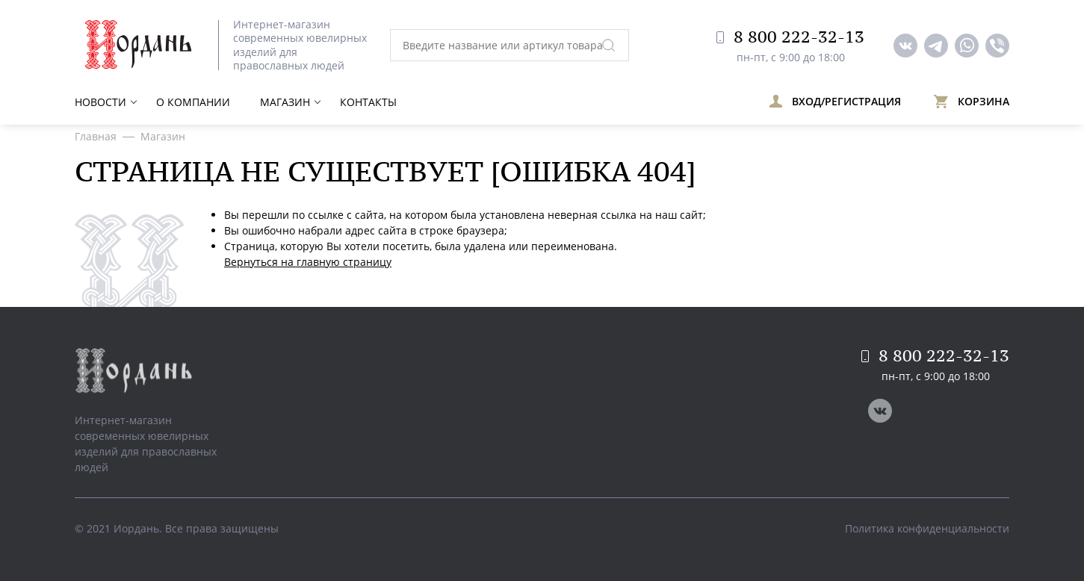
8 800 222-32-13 (790, 36)
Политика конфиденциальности (927, 528)
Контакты (368, 102)
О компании (193, 102)
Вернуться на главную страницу (307, 262)
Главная (96, 136)
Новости (100, 102)
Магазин (285, 102)
